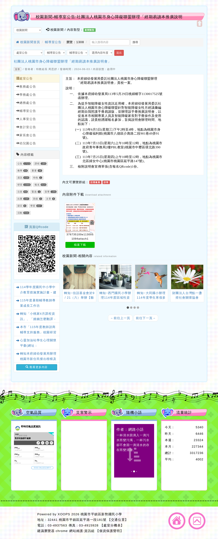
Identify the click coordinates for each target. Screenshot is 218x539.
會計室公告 (26, 127)
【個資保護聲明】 (109, 531)
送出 (119, 52)
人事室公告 (26, 119)
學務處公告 (26, 94)
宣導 (17, 69)
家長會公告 (26, 135)
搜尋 (135, 42)
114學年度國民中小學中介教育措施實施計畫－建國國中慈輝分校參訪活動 (38, 292)
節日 (20, 206)
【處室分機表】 (112, 525)
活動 (20, 213)
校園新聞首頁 (28, 42)
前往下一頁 (146, 318)
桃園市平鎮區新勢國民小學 (101, 514)
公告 (20, 163)
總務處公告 (26, 102)
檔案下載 (80, 244)
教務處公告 (26, 86)
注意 (20, 192)
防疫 (35, 199)
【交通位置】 (118, 519)
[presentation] (66, 277)
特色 (35, 177)
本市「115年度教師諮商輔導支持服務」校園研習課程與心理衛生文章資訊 (38, 332)
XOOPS (64, 514)
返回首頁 (176, 520)
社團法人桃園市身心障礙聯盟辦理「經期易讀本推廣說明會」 (62, 61)
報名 (37, 184)
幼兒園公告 (26, 143)
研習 (20, 184)
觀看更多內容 (37, 367)
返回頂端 (196, 520)
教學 (20, 170)
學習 (32, 206)
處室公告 (24, 78)
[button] (128, 307)
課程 (37, 163)
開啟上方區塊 (199, 23)
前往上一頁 (120, 318)
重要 (34, 170)
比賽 (20, 199)
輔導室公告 (53, 42)
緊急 (34, 192)
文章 (48, 199)
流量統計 (184, 412)
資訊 (20, 177)
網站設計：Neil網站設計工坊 (23, 522)
